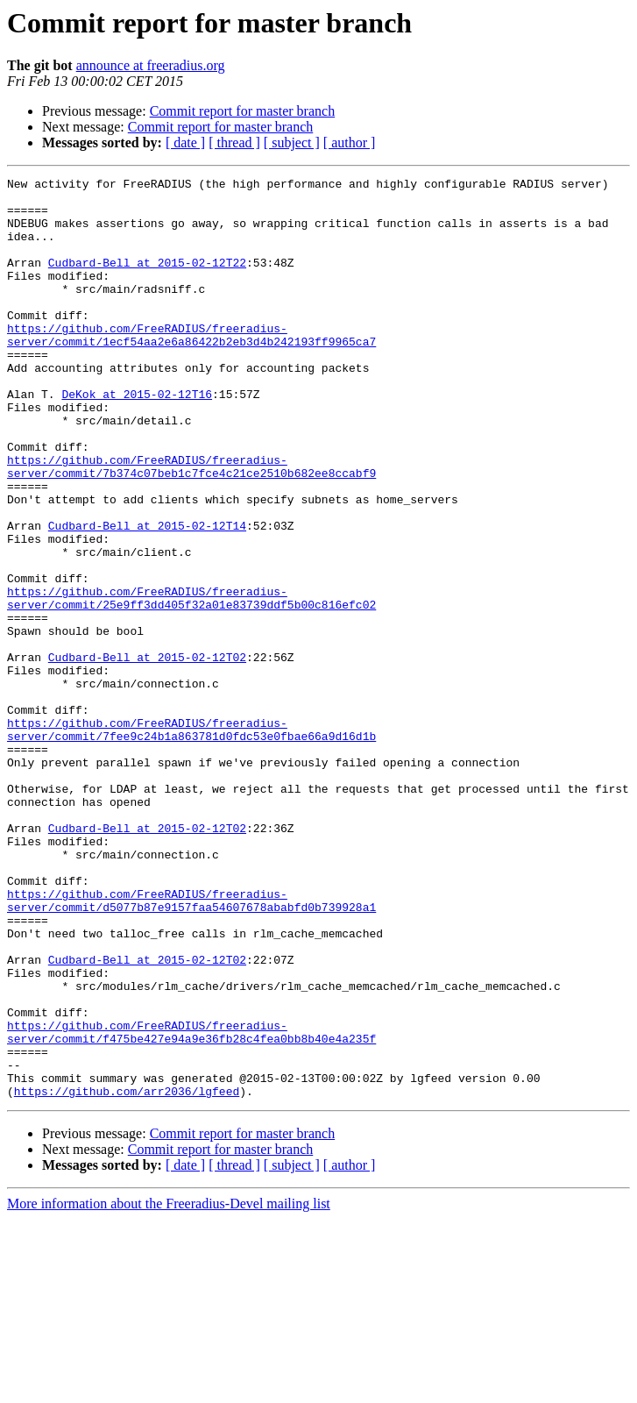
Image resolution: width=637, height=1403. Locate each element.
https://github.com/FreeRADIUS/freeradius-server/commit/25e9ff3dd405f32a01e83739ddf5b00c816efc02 (191, 683)
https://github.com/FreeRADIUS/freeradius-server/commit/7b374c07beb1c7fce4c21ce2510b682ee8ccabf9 (191, 525)
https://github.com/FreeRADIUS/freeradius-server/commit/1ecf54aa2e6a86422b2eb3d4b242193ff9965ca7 (191, 367)
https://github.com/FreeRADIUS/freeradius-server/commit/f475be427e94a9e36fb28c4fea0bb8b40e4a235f (191, 1204)
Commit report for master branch (243, 110)
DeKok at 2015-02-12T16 (136, 438)
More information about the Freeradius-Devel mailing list (168, 1387)
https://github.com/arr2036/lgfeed (126, 1275)
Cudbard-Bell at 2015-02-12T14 (147, 596)
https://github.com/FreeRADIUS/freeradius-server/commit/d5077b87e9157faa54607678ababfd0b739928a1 (191, 1046)
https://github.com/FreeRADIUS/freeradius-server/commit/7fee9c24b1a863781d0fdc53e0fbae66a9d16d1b (191, 841)
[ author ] (349, 142)
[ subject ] (292, 142)
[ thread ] (234, 142)
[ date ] (185, 142)
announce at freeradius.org (150, 65)
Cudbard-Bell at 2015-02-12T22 (147, 280)
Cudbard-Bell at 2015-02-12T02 (147, 754)
